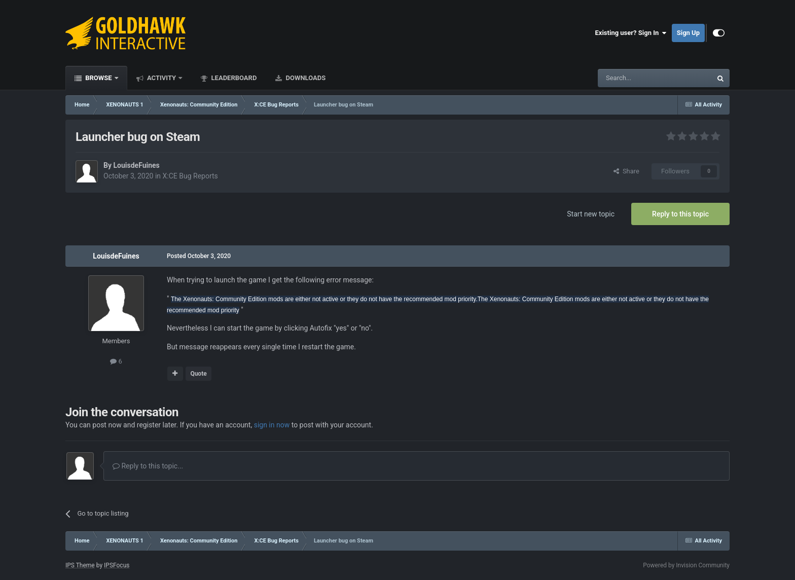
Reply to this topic (680, 214)
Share (626, 171)
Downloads (305, 78)
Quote (198, 373)
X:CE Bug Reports (190, 176)
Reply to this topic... (148, 466)
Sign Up (688, 33)
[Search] (631, 78)
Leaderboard (233, 78)
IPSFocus (116, 565)
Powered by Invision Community (686, 565)
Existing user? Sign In (631, 33)
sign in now (272, 425)
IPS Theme (80, 565)
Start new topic (591, 214)
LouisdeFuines (136, 165)
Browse (99, 78)
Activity (162, 78)
